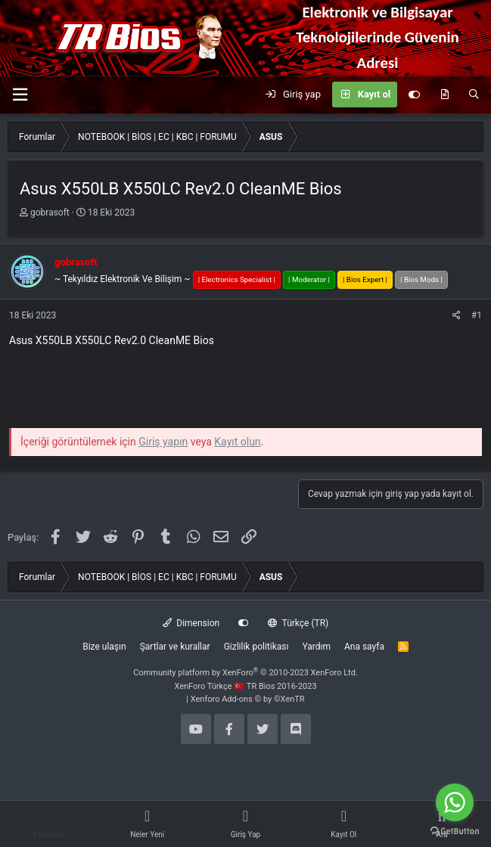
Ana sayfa (364, 646)
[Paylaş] (456, 315)
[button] (19, 95)
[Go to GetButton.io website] (454, 831)
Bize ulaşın (104, 646)
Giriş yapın (163, 442)
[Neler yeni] (444, 94)
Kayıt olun (237, 442)
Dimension (191, 623)
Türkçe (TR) (298, 623)
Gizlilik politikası (256, 646)
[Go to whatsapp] (455, 802)
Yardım (316, 646)
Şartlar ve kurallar (175, 646)
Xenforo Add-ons (248, 699)
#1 (476, 315)
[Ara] (474, 94)
